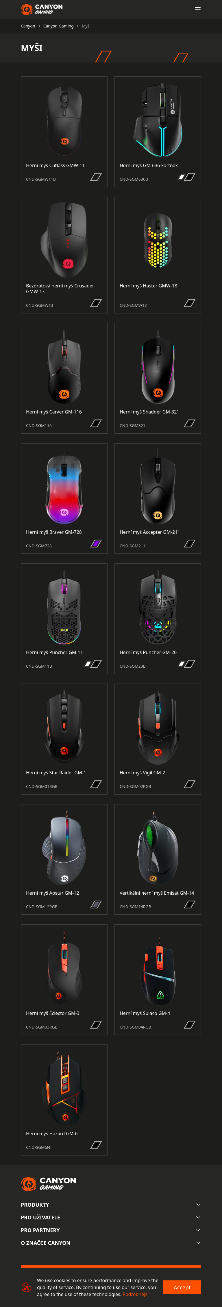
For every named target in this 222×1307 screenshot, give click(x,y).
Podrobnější (136, 1294)
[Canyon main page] (41, 9)
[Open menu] (197, 9)
